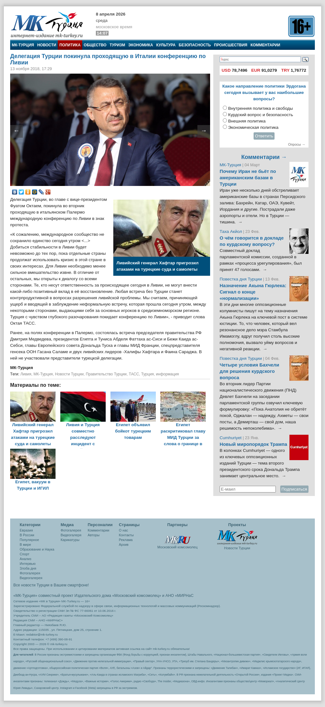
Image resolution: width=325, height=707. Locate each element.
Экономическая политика (253, 127)
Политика (70, 45)
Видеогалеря (71, 535)
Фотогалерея (30, 573)
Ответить (264, 136)
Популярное (29, 540)
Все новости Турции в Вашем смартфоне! (51, 585)
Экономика (140, 45)
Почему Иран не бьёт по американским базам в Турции (248, 178)
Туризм (117, 45)
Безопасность (195, 45)
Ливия (25, 374)
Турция (147, 374)
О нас (123, 530)
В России (27, 535)
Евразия (26, 530)
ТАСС (134, 374)
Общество (95, 45)
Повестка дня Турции (241, 279)
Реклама (126, 540)
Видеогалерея (31, 578)
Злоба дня (28, 568)
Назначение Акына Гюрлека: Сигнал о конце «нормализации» (253, 292)
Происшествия (230, 45)
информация (167, 374)
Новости (46, 45)
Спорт (24, 554)
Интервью (28, 563)
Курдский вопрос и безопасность (260, 114)
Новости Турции (69, 374)
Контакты (126, 535)
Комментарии (265, 45)
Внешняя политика (247, 121)
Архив (124, 544)
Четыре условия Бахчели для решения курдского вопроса (249, 371)
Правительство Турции (106, 374)
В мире (25, 544)
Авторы (93, 535)
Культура (166, 45)
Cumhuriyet (231, 437)
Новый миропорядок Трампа (253, 444)
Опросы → (296, 144)
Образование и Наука (37, 549)
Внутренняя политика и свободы (260, 108)
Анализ (25, 559)
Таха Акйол (231, 231)
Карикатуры (70, 540)
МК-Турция (23, 45)
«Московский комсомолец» (136, 595)
